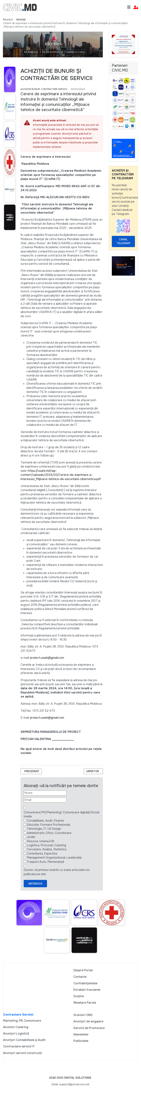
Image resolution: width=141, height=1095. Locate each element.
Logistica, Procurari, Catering (46, 845)
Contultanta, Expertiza (42, 853)
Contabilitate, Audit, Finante (45, 821)
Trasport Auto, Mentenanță (45, 862)
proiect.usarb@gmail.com (47, 658)
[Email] (45, 799)
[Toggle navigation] (129, 7)
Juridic (31, 837)
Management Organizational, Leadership (54, 857)
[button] (135, 7)
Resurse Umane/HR (40, 841)
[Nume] (45, 793)
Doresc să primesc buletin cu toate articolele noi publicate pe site (57, 872)
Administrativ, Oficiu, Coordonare (49, 833)
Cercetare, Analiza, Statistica (46, 849)
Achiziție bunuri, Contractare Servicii (44, 89)
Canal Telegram (123, 241)
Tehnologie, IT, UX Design (44, 829)
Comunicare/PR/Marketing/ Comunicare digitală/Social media (61, 814)
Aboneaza (35, 883)
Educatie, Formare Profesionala (48, 825)
